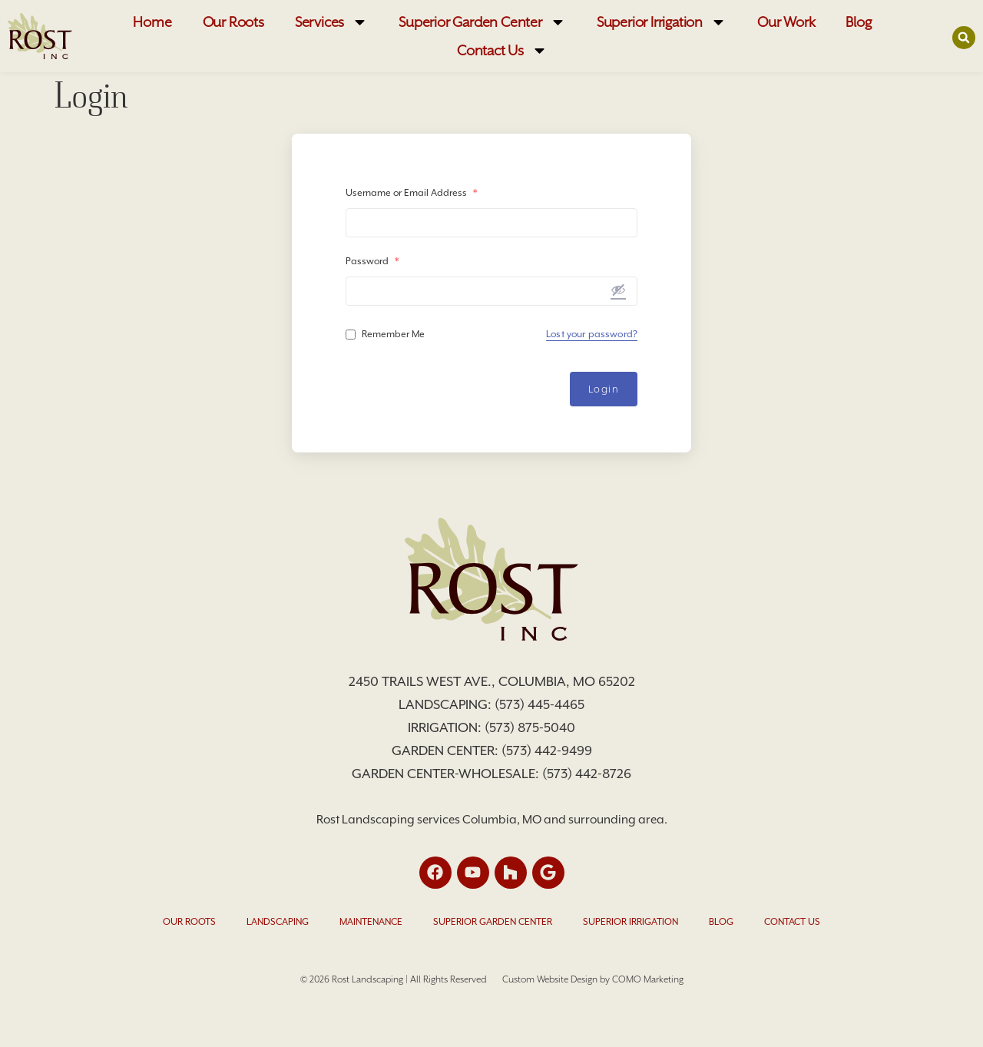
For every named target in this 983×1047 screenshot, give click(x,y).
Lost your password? (591, 334)
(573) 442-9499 (546, 750)
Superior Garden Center (482, 22)
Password (372, 261)
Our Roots (233, 22)
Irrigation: (446, 727)
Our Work (786, 22)
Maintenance (370, 921)
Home (152, 22)
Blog (858, 22)
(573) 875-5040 (530, 727)
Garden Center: (446, 750)
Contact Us (502, 50)
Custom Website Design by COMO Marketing (592, 979)
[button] (963, 36)
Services (331, 22)
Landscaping (278, 921)
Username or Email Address (411, 192)
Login (604, 389)
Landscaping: (447, 704)
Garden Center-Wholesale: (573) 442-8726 (491, 773)
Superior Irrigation (661, 22)
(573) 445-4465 (539, 704)
